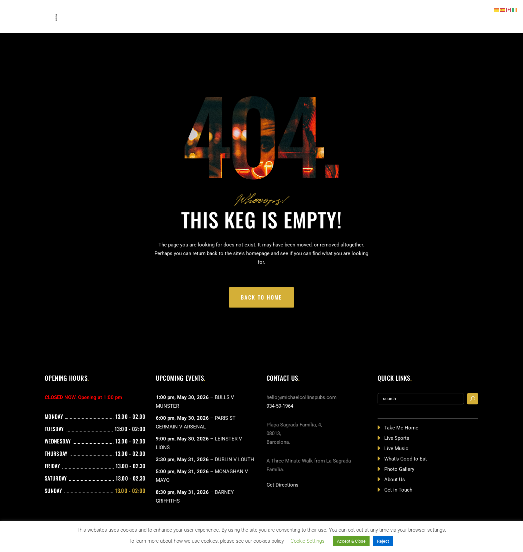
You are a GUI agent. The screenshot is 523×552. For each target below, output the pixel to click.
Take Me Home (401, 428)
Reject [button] (383, 541)
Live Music (396, 448)
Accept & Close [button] (351, 541)
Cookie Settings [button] (308, 541)
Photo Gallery (399, 469)
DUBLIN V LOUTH (234, 459)
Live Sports (396, 438)
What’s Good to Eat (405, 459)
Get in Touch (398, 490)
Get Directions (283, 485)
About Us (394, 480)
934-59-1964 (280, 406)
